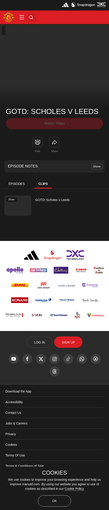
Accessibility (14, 402)
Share (54, 151)
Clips (43, 184)
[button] (22, 17)
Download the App (18, 391)
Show (96, 166)
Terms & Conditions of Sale (24, 466)
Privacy (10, 434)
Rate (37, 151)
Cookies (11, 444)
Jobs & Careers (16, 423)
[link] (54, 142)
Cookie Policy (74, 488)
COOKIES (54, 472)
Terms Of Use (15, 455)
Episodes (16, 184)
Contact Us (13, 412)
